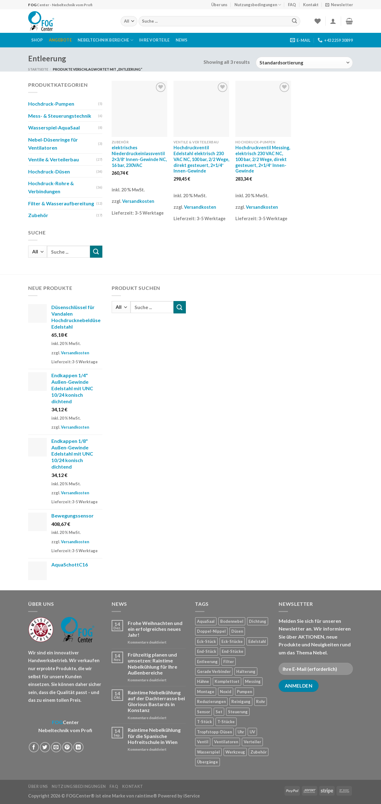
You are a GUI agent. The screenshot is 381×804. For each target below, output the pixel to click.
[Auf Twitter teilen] (45, 747)
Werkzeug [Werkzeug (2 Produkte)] (235, 751)
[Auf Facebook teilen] (34, 747)
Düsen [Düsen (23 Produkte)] (237, 631)
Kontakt (311, 4)
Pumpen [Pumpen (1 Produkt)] (244, 691)
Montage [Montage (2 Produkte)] (205, 691)
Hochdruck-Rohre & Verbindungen (51, 187)
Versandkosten (138, 201)
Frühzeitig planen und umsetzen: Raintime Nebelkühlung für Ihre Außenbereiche (152, 663)
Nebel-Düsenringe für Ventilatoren (53, 144)
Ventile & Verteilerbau (53, 159)
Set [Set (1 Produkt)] (219, 711)
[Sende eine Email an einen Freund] (56, 747)
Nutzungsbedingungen (257, 5)
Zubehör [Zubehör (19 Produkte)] (258, 751)
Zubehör (38, 215)
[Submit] (294, 21)
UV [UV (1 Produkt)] (252, 731)
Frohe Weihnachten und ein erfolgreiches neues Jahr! (155, 629)
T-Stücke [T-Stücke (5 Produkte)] (226, 721)
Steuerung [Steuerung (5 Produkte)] (238, 711)
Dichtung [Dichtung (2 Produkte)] (257, 621)
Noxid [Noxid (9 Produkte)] (225, 691)
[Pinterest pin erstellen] (67, 747)
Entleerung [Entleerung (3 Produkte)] (207, 661)
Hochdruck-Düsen (49, 171)
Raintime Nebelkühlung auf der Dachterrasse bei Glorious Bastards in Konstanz (156, 701)
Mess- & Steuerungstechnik (59, 116)
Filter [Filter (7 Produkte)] (228, 661)
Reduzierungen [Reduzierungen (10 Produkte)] (211, 701)
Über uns (219, 4)
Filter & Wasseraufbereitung (61, 203)
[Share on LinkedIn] (78, 747)
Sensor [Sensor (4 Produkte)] (203, 711)
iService (191, 795)
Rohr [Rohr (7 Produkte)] (260, 701)
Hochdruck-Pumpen (51, 104)
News (182, 39)
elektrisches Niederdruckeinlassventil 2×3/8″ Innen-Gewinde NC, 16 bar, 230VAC (139, 156)
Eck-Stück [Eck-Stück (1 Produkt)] (206, 641)
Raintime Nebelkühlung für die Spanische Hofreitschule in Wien (154, 736)
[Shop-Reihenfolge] (304, 63)
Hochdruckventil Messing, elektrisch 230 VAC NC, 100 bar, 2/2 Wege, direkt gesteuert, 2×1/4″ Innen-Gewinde (262, 159)
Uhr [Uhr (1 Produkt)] (241, 731)
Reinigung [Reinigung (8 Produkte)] (240, 701)
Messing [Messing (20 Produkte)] (253, 681)
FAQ (292, 4)
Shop (37, 39)
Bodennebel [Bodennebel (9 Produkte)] (231, 621)
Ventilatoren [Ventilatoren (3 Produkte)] (226, 741)
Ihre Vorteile (154, 39)
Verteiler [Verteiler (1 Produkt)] (252, 741)
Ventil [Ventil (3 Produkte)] (202, 741)
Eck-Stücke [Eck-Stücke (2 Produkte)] (232, 641)
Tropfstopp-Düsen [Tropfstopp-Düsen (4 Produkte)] (214, 731)
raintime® (146, 795)
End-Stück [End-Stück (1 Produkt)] (206, 651)
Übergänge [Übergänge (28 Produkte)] (207, 761)
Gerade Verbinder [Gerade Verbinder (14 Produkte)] (214, 671)
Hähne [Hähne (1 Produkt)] (203, 681)
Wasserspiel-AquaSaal (54, 127)
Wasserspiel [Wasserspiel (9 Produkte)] (208, 751)
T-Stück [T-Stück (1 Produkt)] (204, 721)
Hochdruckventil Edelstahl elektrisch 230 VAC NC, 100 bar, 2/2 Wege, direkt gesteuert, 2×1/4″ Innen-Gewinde (201, 159)
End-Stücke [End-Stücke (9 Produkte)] (232, 651)
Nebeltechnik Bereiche (105, 40)
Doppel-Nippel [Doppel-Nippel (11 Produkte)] (211, 631)
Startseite (38, 69)
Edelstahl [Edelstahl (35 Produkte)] (257, 641)
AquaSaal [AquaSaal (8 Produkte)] (206, 621)
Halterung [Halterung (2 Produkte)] (245, 671)
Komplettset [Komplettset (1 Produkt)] (227, 681)
